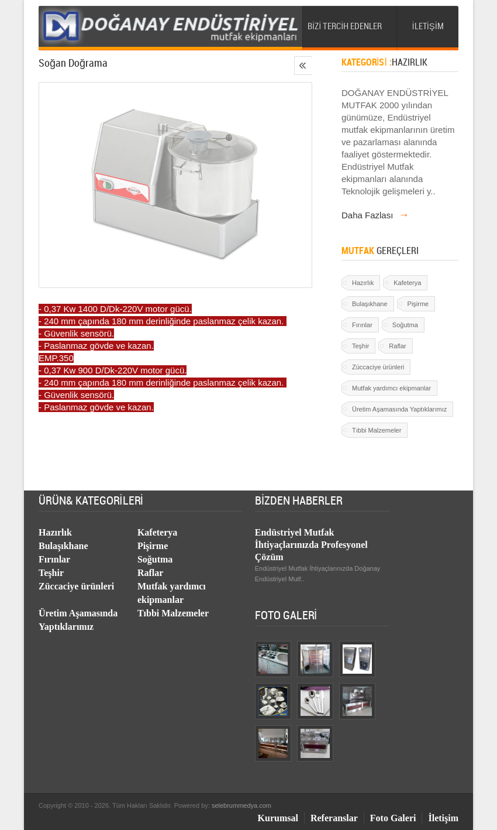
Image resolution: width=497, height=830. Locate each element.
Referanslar (334, 818)
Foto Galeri (393, 818)
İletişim (443, 818)
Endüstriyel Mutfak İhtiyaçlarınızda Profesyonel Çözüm (311, 544)
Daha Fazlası (375, 215)
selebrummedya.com (241, 805)
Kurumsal (278, 818)
